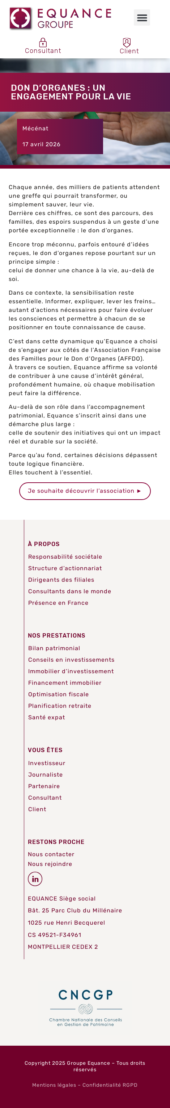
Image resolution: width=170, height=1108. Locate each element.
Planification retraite (60, 705)
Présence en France (58, 602)
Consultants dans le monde (69, 591)
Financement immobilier (65, 682)
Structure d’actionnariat (65, 568)
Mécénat (35, 128)
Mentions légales (54, 1085)
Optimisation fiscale (58, 694)
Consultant (45, 797)
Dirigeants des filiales (61, 579)
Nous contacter (51, 854)
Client (37, 809)
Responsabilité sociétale (65, 556)
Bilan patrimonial (54, 648)
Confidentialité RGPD (110, 1085)
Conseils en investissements (71, 659)
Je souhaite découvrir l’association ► (85, 490)
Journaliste (45, 774)
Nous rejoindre (50, 864)
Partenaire (44, 786)
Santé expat (46, 717)
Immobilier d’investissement (71, 671)
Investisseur (46, 763)
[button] (142, 17)
